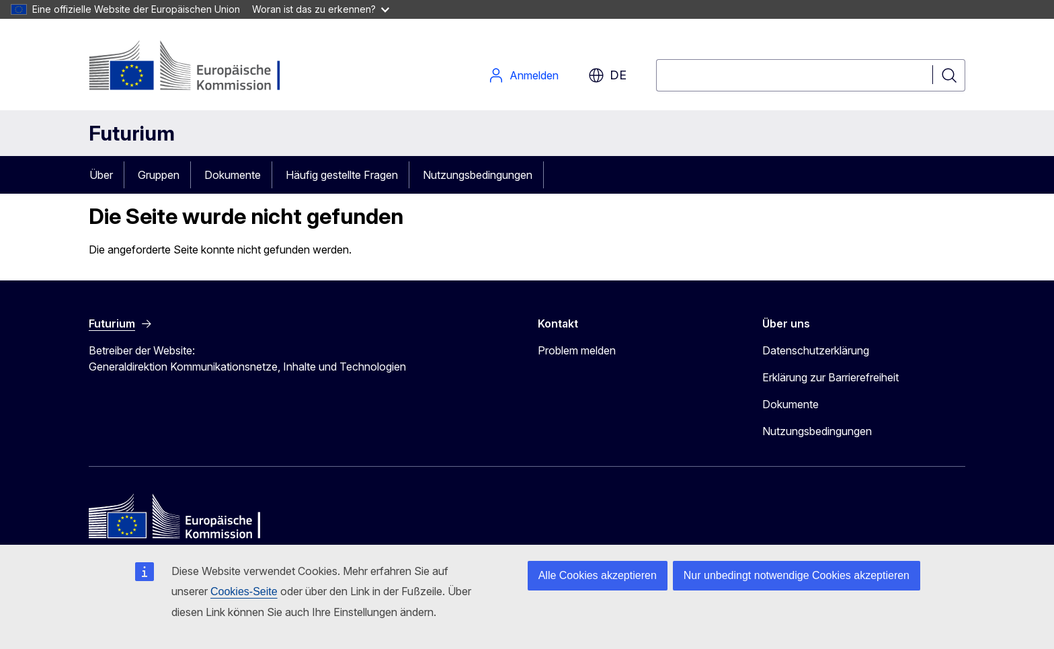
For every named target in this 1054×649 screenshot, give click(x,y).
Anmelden (523, 75)
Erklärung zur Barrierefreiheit (830, 377)
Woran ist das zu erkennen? (320, 9)
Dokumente (232, 175)
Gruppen (158, 175)
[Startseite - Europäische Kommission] (197, 67)
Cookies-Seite (244, 591)
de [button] (607, 75)
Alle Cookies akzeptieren (597, 575)
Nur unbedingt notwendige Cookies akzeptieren (796, 575)
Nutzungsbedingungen (477, 175)
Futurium (132, 133)
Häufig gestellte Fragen (342, 175)
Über (101, 175)
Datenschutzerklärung (815, 350)
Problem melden (577, 350)
